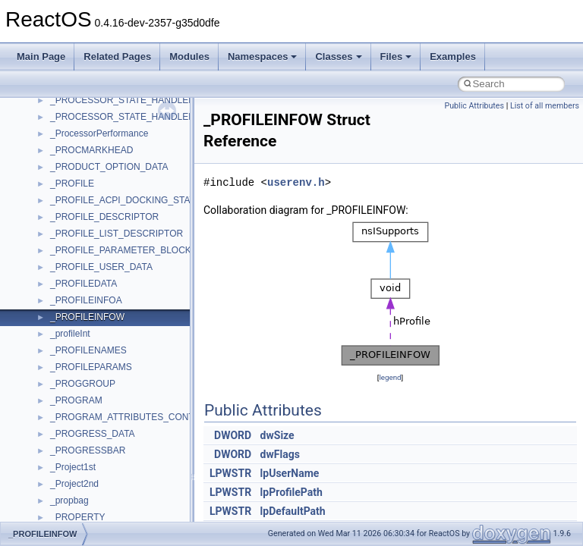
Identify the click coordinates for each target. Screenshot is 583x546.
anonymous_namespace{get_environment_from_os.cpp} (164, 460)
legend (390, 377)
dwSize (277, 435)
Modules (189, 56)
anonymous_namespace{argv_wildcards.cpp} (141, 393)
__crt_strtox (74, 343)
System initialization (66, 143)
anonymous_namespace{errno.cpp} (122, 443)
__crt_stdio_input (84, 310)
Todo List (44, 210)
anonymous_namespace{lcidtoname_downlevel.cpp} (156, 510)
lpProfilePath (291, 492)
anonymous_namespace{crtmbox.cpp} (127, 427)
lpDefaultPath (293, 511)
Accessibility (74, 360)
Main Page (41, 56)
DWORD (232, 435)
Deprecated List (58, 226)
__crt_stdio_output (87, 327)
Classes (338, 56)
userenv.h (296, 182)
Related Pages (117, 56)
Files (396, 56)
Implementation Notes (70, 193)
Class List (57, 293)
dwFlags (280, 454)
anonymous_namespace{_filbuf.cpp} (123, 377)
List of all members (544, 106)
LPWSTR (230, 473)
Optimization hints (62, 176)
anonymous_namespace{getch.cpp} (122, 477)
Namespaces (263, 56)
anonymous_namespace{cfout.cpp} (121, 410)
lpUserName (290, 473)
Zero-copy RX (54, 126)
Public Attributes (474, 106)
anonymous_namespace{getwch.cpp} (125, 493)
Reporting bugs (56, 110)
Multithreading (54, 160)
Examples (453, 56)
